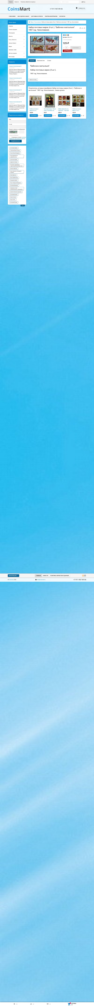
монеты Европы (13, 168)
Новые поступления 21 (15, 66)
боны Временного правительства (14, 156)
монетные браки (13, 159)
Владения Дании (13, 180)
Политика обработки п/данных (28, 2)
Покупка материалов (51, 16)
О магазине (12, 16)
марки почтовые (13, 162)
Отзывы (49, 60)
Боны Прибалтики (14, 177)
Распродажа (12, 33)
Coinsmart (11, 579)
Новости (17, 2)
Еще (23, 205)
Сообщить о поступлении (68, 51)
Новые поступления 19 (15, 90)
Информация (13, 575)
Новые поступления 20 (15, 78)
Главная (11, 2)
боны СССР (12, 199)
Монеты (17, 36)
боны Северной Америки (15, 182)
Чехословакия (37, 22)
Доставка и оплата (37, 16)
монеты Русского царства (15, 191)
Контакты (62, 16)
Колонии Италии (13, 202)
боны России (13, 197)
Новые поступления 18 (15, 102)
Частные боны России (15, 150)
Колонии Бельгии (13, 194)
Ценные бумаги (17, 43)
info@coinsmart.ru (40, 579)
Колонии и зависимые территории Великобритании (16, 165)
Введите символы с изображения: (17, 129)
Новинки (11, 26)
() (15, 1004)
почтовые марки (13, 147)
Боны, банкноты (17, 39)
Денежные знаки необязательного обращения (16, 188)
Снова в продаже (13, 29)
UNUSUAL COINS (12, 49)
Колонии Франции (14, 185)
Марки (17, 46)
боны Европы (13, 175)
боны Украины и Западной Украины (15, 172)
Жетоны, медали (17, 53)
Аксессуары (17, 56)
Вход (83, 2)
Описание (32, 60)
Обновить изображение (13, 135)
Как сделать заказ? (23, 16)
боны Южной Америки (15, 153)
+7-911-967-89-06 (56, 9)
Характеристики (41, 60)
